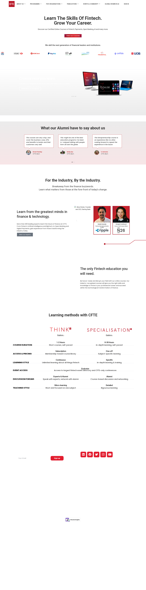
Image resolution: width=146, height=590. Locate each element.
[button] (70, 96)
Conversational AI (61, 492)
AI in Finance (59, 486)
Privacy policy (99, 512)
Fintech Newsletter (80, 498)
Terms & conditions (120, 512)
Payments (58, 479)
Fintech (57, 477)
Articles (76, 479)
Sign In (126, 4)
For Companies (99, 492)
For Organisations (54, 3)
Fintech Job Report (80, 482)
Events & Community (91, 3)
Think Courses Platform (62, 494)
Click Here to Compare (30, 88)
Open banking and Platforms (61, 482)
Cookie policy (109, 512)
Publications (72, 3)
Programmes (35, 3)
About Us (21, 3)
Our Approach (97, 479)
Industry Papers (79, 493)
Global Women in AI (112, 4)
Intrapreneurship (60, 489)
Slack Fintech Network (81, 496)
